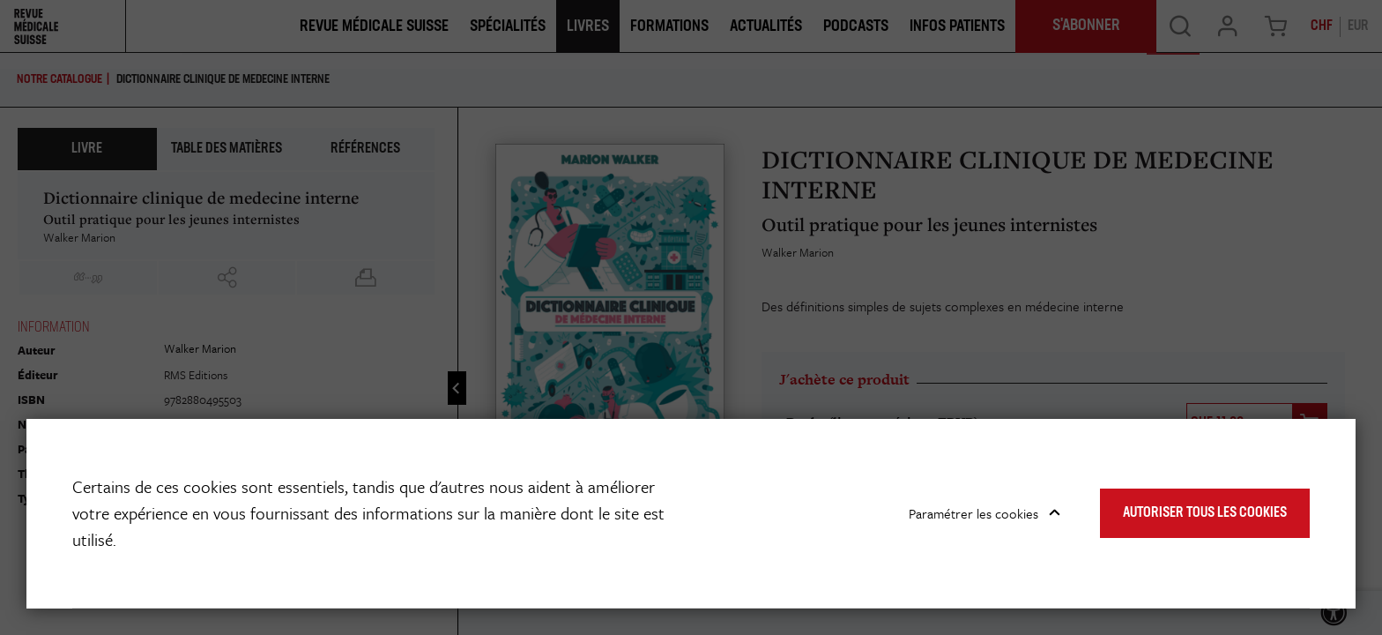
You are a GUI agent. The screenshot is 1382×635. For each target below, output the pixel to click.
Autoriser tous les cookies (1205, 513)
